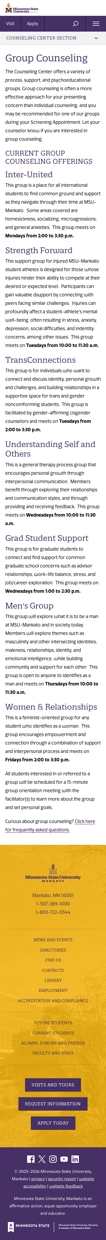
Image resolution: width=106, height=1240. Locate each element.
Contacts (53, 970)
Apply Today (53, 1123)
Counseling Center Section (52, 38)
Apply (32, 23)
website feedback (66, 1186)
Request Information (53, 1103)
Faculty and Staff (53, 1053)
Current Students (53, 1033)
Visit (10, 23)
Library (53, 980)
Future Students (53, 1022)
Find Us (53, 960)
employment (53, 990)
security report (62, 1179)
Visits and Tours (53, 1084)
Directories (53, 950)
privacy (38, 1179)
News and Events (53, 939)
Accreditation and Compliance (53, 1000)
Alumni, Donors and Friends (53, 1043)
